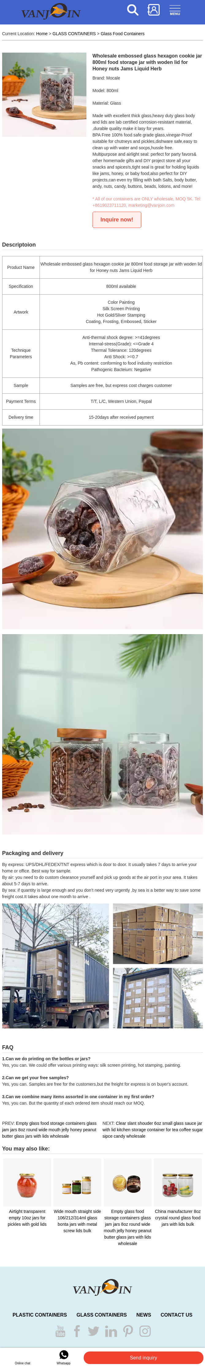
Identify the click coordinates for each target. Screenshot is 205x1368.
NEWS (143, 1315)
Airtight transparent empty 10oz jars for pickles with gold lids (27, 1218)
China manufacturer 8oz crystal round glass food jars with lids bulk (178, 1218)
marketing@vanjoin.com (151, 205)
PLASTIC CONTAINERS (40, 1315)
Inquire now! (117, 220)
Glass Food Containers (123, 33)
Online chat (22, 1357)
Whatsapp (63, 1357)
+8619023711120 (109, 205)
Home (41, 33)
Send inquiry (143, 1357)
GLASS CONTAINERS (74, 33)
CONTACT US (176, 1315)
